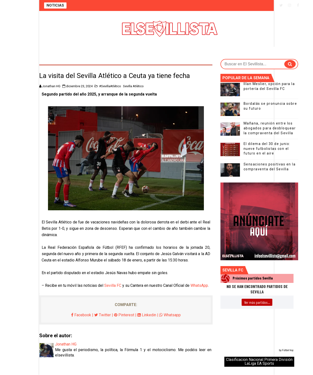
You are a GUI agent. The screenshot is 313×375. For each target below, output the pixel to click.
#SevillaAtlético (110, 86)
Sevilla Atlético (133, 86)
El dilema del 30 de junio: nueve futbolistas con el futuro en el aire (267, 148)
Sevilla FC (112, 285)
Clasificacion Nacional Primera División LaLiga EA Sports (259, 361)
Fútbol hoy (288, 350)
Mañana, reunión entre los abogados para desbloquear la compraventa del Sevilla (270, 128)
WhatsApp (199, 285)
